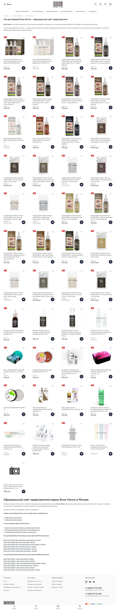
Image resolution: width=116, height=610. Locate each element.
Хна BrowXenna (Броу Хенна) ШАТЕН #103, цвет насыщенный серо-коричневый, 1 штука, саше (43, 179)
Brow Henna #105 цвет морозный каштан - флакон (20, 549)
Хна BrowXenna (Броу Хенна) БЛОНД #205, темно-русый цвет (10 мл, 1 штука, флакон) (72, 255)
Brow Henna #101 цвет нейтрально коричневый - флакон (22, 540)
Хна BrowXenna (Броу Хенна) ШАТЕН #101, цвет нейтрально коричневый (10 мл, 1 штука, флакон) (71, 62)
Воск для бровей (67, 11)
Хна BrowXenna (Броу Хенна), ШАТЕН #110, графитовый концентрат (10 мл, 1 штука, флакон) (71, 141)
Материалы (93, 11)
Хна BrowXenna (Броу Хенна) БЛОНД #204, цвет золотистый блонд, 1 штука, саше (72, 294)
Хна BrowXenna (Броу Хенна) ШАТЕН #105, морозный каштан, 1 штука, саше (101, 179)
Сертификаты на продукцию (12, 587)
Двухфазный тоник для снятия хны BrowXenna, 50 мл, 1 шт (72, 446)
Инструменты (81, 11)
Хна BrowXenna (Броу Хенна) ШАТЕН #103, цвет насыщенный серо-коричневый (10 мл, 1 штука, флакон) (14, 101)
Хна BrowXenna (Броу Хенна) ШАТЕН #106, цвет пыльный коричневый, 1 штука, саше (13, 217)
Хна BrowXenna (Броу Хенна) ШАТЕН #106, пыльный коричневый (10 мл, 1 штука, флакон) (100, 101)
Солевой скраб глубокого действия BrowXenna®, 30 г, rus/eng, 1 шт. (13, 447)
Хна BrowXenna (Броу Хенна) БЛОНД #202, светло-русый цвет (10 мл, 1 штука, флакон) (101, 217)
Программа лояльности (34, 581)
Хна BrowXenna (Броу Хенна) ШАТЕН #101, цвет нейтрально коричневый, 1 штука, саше (100, 140)
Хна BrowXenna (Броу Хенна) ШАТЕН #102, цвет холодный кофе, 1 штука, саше (13, 179)
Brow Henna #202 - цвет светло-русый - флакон (19, 561)
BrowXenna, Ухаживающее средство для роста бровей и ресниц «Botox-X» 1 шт (71, 371)
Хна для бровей (38, 11)
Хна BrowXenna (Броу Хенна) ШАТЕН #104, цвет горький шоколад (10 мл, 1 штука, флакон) (42, 101)
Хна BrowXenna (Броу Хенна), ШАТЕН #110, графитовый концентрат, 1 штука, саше (42, 217)
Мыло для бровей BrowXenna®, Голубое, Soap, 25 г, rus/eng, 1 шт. (14, 371)
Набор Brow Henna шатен (13, 518)
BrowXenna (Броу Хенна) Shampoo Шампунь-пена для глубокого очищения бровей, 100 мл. (71, 333)
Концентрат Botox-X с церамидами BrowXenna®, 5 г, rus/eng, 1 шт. (42, 409)
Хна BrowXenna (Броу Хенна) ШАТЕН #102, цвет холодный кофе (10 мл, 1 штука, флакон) (100, 61)
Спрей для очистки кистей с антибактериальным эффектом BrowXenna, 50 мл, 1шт (101, 332)
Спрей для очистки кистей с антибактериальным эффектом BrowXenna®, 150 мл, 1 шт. (101, 409)
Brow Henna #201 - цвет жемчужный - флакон (19, 559)
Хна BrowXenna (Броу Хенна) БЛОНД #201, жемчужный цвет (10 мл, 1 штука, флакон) (72, 217)
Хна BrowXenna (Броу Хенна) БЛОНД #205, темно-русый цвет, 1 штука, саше (101, 294)
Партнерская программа (34, 584)
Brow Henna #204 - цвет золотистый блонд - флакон (21, 565)
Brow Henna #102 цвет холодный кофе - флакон (19, 542)
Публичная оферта (57, 581)
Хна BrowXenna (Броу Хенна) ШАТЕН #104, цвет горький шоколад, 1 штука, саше (71, 179)
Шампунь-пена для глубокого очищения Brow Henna (22, 528)
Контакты (6, 590)
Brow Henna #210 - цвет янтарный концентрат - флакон (22, 570)
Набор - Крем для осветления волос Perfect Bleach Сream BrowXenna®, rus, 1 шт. (13, 486)
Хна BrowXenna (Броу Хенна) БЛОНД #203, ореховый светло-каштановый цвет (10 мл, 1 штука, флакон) (14, 256)
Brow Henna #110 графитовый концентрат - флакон (20, 551)
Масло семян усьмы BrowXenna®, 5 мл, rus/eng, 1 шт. (72, 408)
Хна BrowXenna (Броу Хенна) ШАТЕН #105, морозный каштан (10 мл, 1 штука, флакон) (72, 100)
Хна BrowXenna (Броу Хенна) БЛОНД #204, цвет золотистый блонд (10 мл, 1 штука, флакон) (43, 255)
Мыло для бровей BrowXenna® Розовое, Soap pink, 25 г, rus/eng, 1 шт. (101, 371)
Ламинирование (52, 11)
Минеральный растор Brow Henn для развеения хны (22, 530)
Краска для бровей (23, 11)
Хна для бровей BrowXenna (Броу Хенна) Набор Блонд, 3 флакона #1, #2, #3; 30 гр (42, 61)
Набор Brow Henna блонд (13, 520)
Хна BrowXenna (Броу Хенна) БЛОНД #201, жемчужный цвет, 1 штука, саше (101, 255)
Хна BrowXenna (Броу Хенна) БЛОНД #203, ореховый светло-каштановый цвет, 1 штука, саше (43, 294)
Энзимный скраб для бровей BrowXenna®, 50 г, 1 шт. (42, 371)
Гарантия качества (9, 584)
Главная (6, 16)
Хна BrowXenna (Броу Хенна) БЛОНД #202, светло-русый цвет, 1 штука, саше (13, 294)
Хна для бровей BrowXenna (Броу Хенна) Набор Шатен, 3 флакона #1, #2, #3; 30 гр (13, 61)
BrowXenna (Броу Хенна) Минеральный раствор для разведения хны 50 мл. (41, 332)
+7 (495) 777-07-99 (93, 588)
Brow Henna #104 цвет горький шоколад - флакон (20, 546)
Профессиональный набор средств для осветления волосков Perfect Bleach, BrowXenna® (41, 448)
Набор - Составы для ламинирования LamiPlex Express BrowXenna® (99, 447)
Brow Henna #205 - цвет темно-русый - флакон (19, 567)
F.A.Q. (5, 581)
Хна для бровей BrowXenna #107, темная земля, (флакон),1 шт (14, 140)
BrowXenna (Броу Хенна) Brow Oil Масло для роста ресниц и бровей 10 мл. (14, 332)
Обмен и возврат (57, 584)
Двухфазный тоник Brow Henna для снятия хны (20, 532)
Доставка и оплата (57, 587)
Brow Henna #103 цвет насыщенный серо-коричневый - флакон (25, 544)
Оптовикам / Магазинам (34, 590)
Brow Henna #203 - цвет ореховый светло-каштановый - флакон (25, 563)
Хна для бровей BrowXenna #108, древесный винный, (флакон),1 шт (42, 140)
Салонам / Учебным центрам (35, 587)
